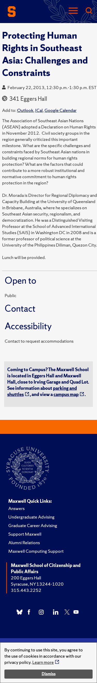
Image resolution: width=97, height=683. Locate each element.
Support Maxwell (24, 534)
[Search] (88, 11)
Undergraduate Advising (31, 517)
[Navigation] (73, 11)
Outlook (25, 110)
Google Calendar (60, 110)
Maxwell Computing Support (36, 551)
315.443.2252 (26, 590)
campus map (66, 394)
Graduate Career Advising (32, 525)
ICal (39, 110)
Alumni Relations (24, 542)
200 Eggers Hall (26, 578)
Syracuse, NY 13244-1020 (37, 584)
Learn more (43, 662)
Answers (16, 508)
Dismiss (49, 674)
